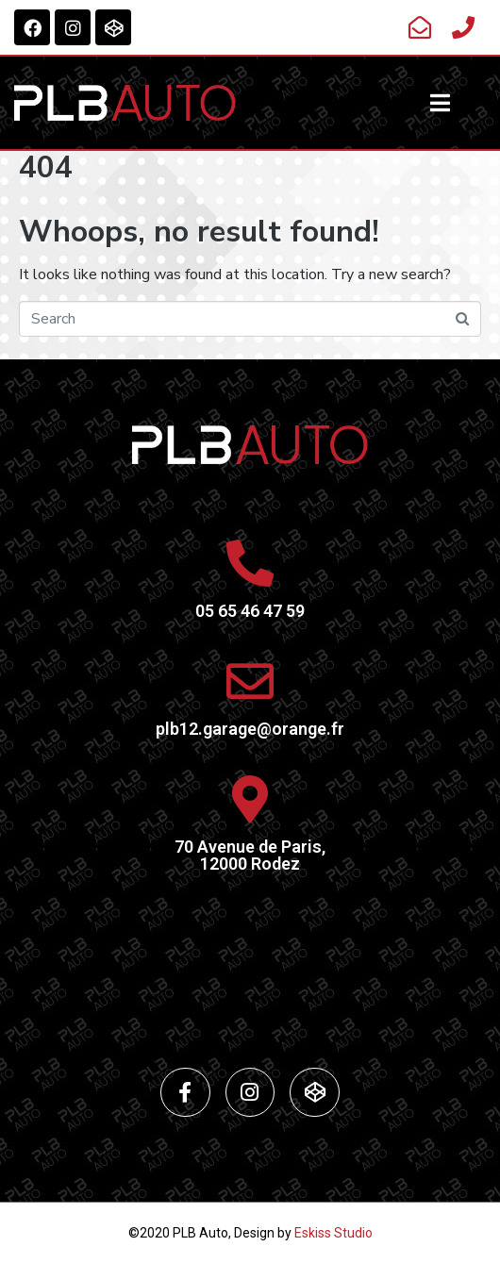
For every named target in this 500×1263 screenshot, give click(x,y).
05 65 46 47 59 (250, 611)
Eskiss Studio (333, 1232)
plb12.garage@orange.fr (250, 729)
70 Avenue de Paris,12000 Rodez (250, 855)
